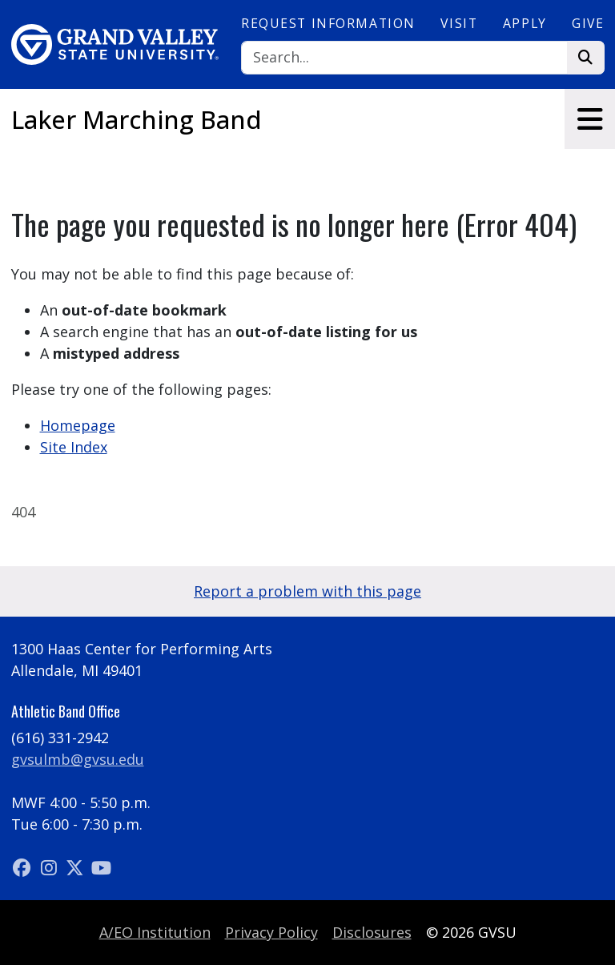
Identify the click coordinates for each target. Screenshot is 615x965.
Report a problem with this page (307, 591)
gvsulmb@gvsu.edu (77, 759)
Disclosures (372, 932)
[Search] (404, 58)
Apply (525, 23)
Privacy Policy (271, 932)
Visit (458, 23)
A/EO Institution (155, 932)
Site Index (73, 446)
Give (588, 23)
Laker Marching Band (136, 119)
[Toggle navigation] (590, 119)
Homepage (77, 425)
